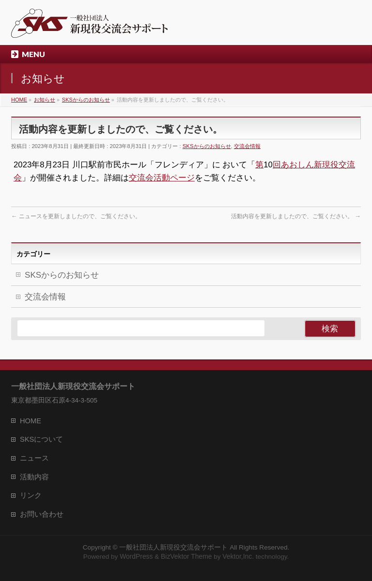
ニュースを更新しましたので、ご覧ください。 (76, 216)
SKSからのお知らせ (207, 146)
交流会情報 (247, 146)
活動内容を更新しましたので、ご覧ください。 (296, 216)
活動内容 (34, 477)
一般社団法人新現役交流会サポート (173, 547)
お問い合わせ (41, 514)
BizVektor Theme (186, 556)
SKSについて (41, 439)
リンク (31, 495)
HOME (30, 421)
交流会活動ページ (162, 177)
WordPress (136, 556)
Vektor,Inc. (238, 556)
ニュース (34, 458)
